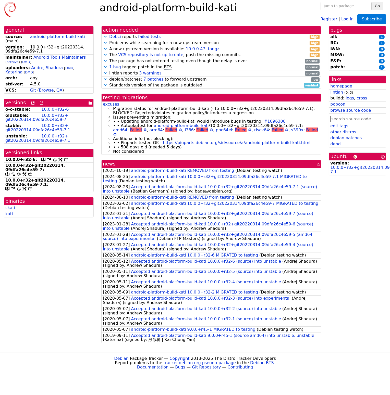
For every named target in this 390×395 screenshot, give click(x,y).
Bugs (180, 367)
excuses (111, 104)
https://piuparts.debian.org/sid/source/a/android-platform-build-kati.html (236, 142)
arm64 (156, 130)
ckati (10, 207)
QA (59, 90)
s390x (297, 130)
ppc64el (224, 130)
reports (211, 37)
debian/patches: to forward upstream (211, 79)
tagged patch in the (211, 67)
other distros (343, 132)
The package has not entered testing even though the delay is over (211, 61)
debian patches (346, 137)
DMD (26, 62)
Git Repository (206, 367)
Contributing (240, 367)
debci (335, 144)
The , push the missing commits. (211, 55)
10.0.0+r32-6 (55, 109)
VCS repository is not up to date (150, 54)
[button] (105, 36)
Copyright (179, 358)
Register (329, 18)
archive (13, 62)
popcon (337, 104)
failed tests (149, 36)
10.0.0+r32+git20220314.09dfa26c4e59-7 (36, 117)
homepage (341, 86)
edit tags (339, 125)
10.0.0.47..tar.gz (202, 48)
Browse (46, 90)
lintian (336, 92)
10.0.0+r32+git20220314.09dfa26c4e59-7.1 (37, 127)
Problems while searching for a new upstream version (211, 43)
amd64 (120, 130)
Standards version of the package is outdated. (211, 85)
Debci (115, 36)
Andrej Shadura (47, 67)
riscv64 (261, 130)
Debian (121, 358)
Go (377, 6)
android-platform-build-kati (57, 36)
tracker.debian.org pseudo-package (200, 362)
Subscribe (372, 19)
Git (33, 90)
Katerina (13, 72)
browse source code (350, 110)
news (109, 164)
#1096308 (275, 121)
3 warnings (150, 73)
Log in (347, 18)
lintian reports (211, 73)
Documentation (152, 367)
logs (350, 98)
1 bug (115, 67)
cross (362, 98)
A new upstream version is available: (211, 49)
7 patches (153, 79)
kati (9, 213)
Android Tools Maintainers (59, 57)
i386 (189, 130)
